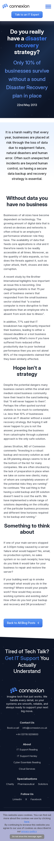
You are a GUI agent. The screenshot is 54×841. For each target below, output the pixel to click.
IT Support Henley (27, 756)
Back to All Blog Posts (21, 623)
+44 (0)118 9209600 (27, 734)
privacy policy (29, 831)
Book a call (13, 727)
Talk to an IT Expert (27, 14)
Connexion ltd (27, 690)
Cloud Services (27, 768)
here (26, 821)
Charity (10, 784)
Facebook (36, 799)
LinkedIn (17, 799)
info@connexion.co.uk (35, 727)
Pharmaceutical (26, 784)
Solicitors (43, 784)
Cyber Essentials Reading (27, 762)
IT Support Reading (27, 749)
